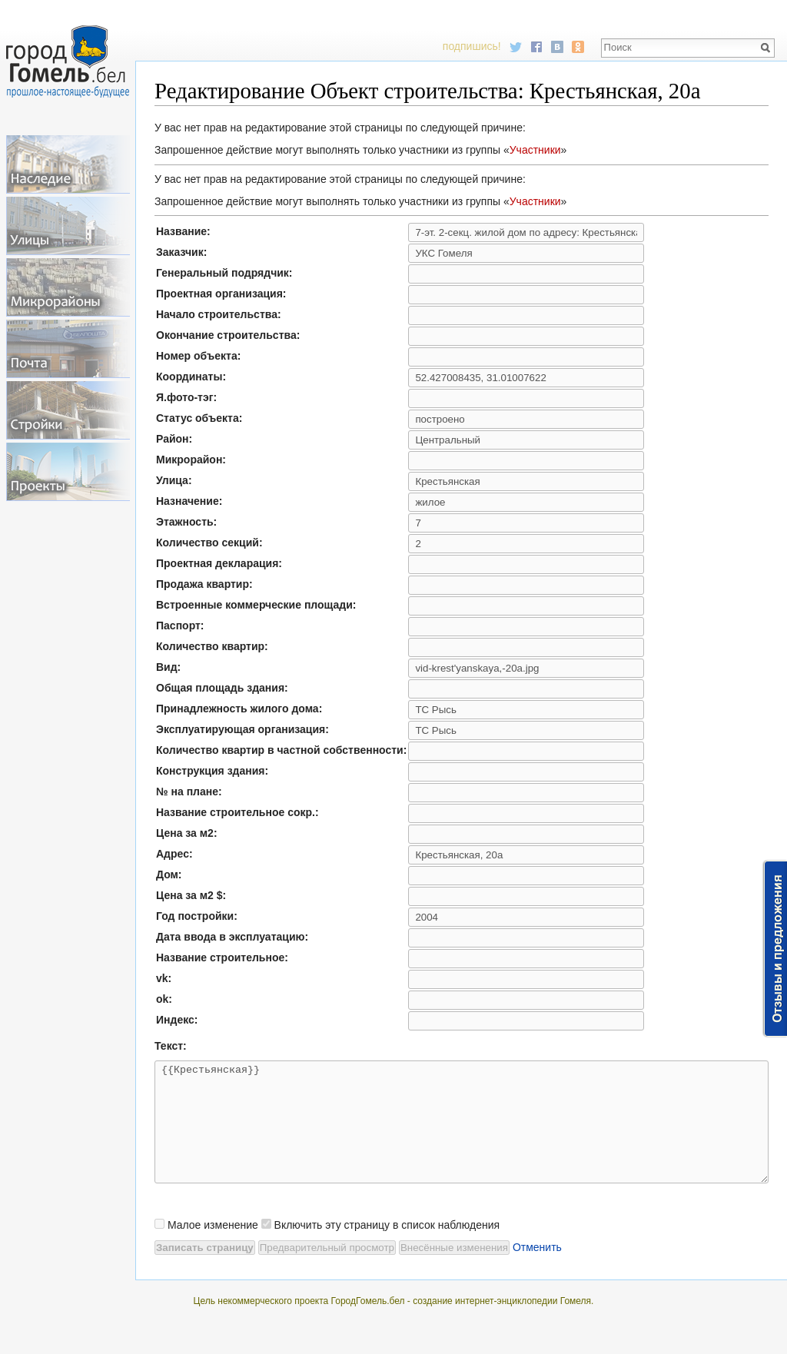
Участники (535, 150)
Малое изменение (213, 1248)
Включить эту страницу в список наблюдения (387, 1248)
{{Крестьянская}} (461, 1133)
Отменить (537, 1270)
